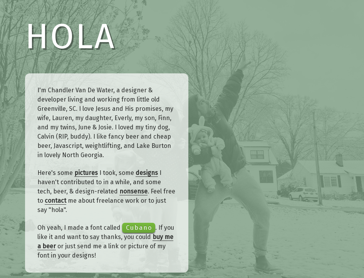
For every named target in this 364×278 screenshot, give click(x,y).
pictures (86, 172)
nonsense (133, 191)
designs (147, 172)
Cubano (139, 227)
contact (55, 200)
